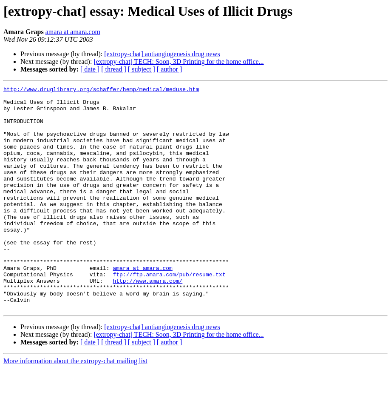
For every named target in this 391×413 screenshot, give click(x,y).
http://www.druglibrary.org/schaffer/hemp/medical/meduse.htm (101, 90)
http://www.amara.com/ (147, 320)
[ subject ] (141, 69)
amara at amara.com (72, 31)
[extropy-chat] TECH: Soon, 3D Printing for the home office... (179, 61)
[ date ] (89, 69)
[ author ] (169, 69)
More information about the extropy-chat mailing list (75, 405)
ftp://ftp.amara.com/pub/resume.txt (169, 312)
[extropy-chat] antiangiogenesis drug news (162, 53)
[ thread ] (113, 69)
